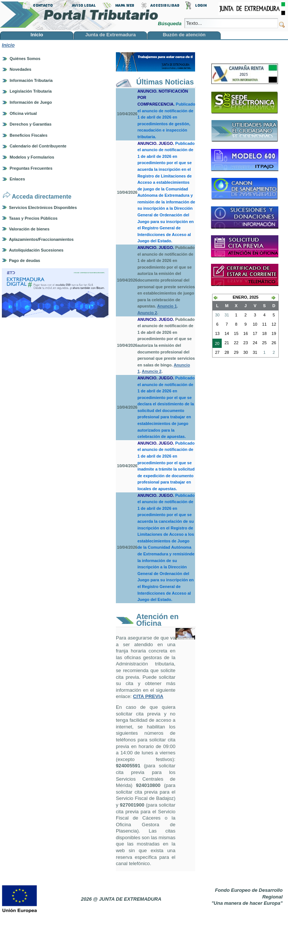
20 (215, 344)
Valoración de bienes (29, 229)
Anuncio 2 (147, 312)
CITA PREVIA (148, 696)
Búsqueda (170, 23)
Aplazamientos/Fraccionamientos (41, 239)
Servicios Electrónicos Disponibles (43, 207)
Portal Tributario (79, 15)
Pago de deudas (24, 260)
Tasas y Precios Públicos (33, 218)
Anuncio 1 (167, 306)
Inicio (8, 45)
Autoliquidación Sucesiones (36, 250)
